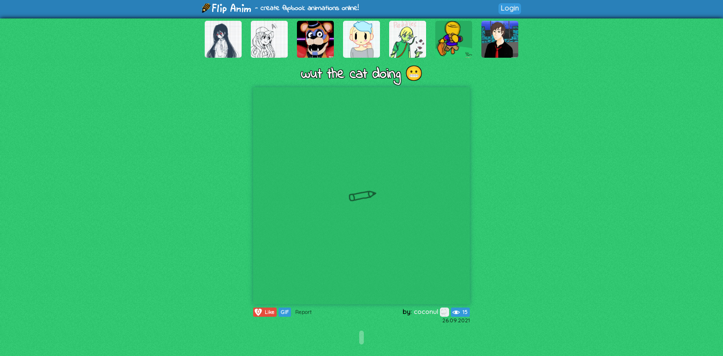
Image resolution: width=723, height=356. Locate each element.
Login (510, 8)
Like (264, 312)
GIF (285, 312)
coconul (431, 312)
